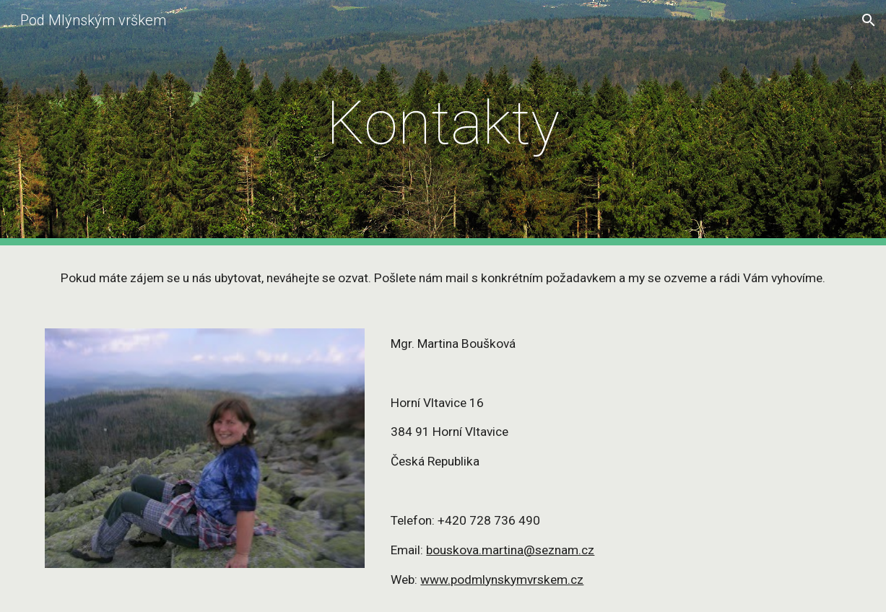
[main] (443, 123)
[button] (868, 20)
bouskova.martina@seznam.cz (510, 550)
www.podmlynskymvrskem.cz (501, 579)
